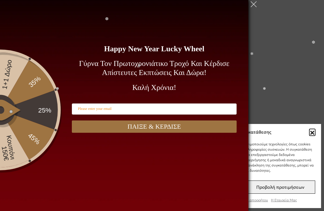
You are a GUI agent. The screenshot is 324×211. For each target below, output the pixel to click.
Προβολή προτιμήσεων (280, 187)
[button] (312, 132)
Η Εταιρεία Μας (284, 200)
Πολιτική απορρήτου (251, 200)
